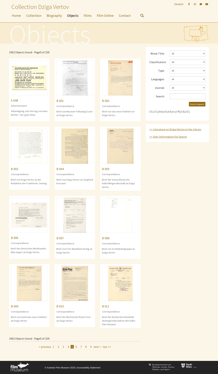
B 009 (14, 306)
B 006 (14, 238)
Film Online (105, 15)
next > (97, 346)
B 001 (60, 101)
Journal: (160, 87)
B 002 (105, 101)
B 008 (105, 238)
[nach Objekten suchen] (142, 16)
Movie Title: (158, 53)
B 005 (105, 169)
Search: (160, 96)
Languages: (158, 79)
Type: (161, 70)
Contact (125, 15)
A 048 (14, 100)
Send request (197, 104)
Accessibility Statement (88, 367)
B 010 (60, 306)
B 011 (105, 306)
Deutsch (178, 4)
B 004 (60, 169)
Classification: (157, 62)
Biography (54, 15)
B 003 (14, 169)
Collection (33, 15)
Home (16, 15)
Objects (72, 15)
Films (87, 15)
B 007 (60, 238)
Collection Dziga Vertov (40, 7)
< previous (45, 346)
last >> (107, 346)
